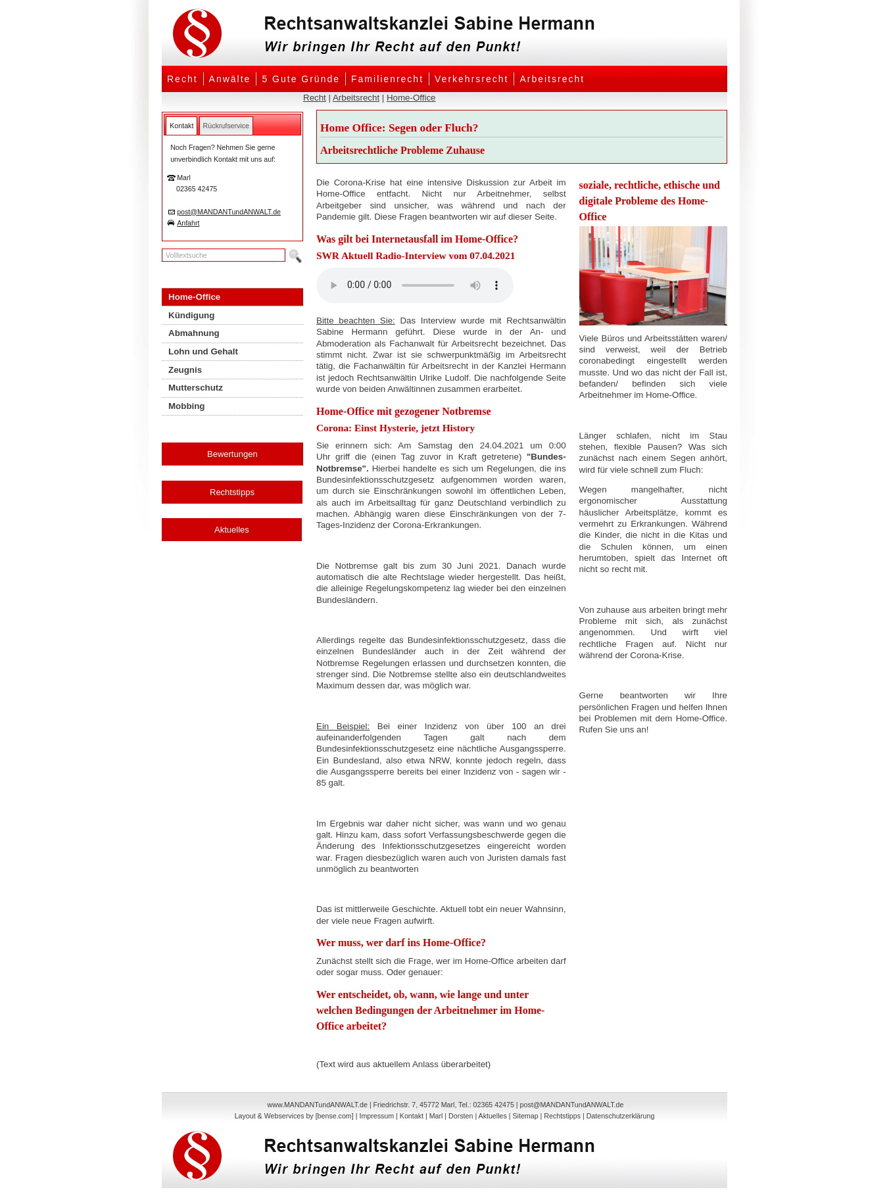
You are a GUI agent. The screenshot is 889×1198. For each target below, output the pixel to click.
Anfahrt (188, 223)
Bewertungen (232, 454)
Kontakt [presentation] (181, 126)
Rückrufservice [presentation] (226, 126)
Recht (182, 79)
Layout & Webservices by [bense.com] (294, 1116)
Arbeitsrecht (552, 79)
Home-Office (411, 98)
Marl (436, 1116)
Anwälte (230, 79)
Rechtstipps (232, 492)
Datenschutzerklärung (621, 1116)
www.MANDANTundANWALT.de (318, 1105)
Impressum (376, 1116)
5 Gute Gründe (301, 79)
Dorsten (460, 1116)
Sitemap (525, 1116)
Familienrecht (387, 79)
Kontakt (411, 1116)
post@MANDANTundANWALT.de (229, 212)
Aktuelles (231, 530)
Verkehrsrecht (471, 79)
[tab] (181, 125)
